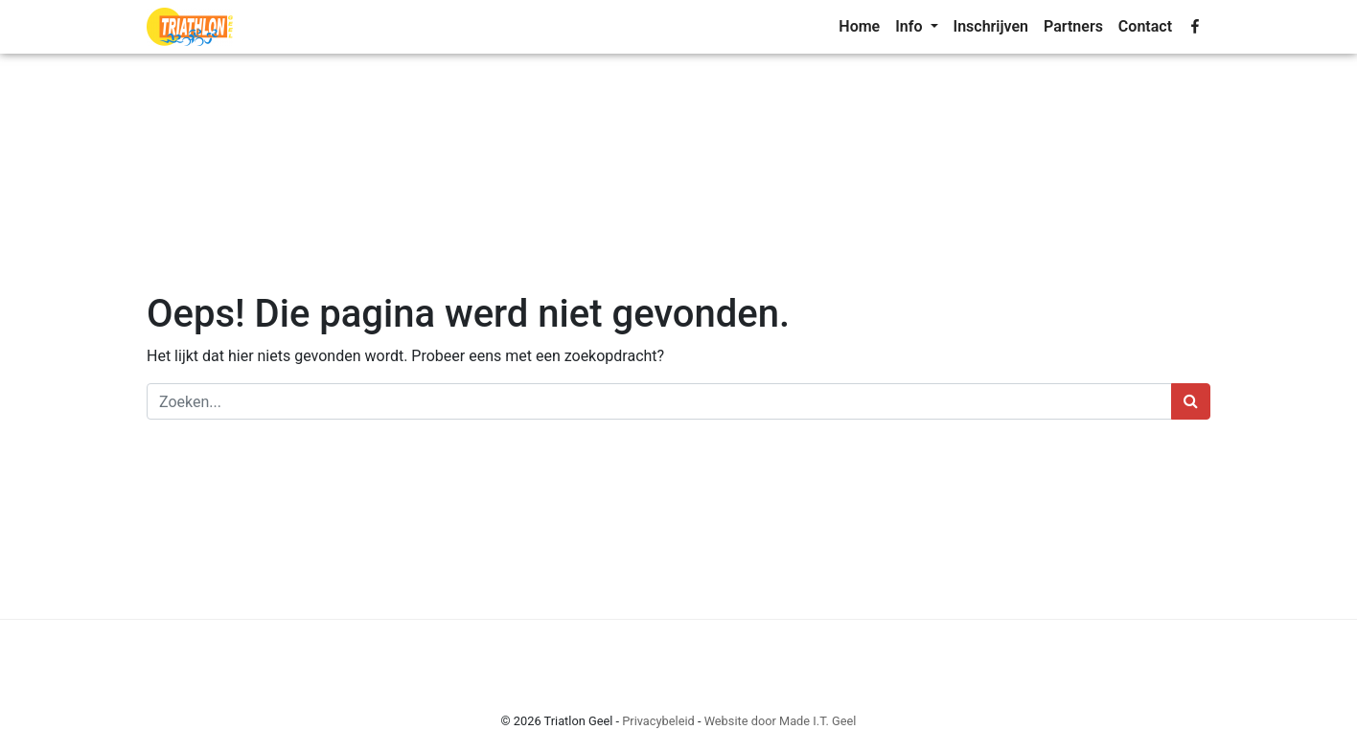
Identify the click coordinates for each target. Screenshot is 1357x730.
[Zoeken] (659, 401)
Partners (1073, 26)
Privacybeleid (658, 721)
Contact (1145, 26)
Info (910, 26)
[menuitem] (859, 27)
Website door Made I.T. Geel (780, 721)
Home (859, 26)
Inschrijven (991, 26)
